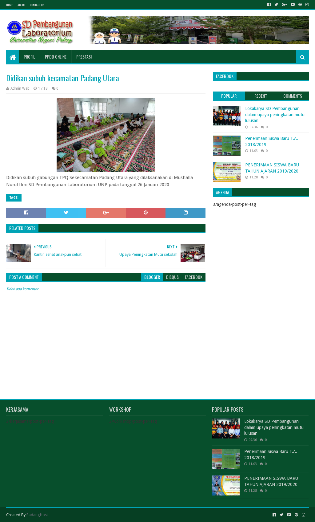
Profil (29, 56)
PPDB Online (55, 56)
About (21, 4)
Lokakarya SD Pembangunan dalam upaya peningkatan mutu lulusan (275, 114)
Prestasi (84, 56)
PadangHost (37, 514)
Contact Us (37, 4)
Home (9, 4)
